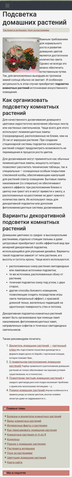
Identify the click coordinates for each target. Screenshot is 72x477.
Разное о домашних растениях (26, 444)
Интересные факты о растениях (27, 425)
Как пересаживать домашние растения (32, 430)
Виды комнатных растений (24, 421)
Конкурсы (13, 439)
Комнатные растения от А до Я (26, 434)
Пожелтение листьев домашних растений (36, 378)
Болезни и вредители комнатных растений (34, 416)
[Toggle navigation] (7, 5)
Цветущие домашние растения (26, 457)
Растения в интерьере (15, 30)
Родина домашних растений (27, 390)
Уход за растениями (38, 30)
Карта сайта (14, 462)
